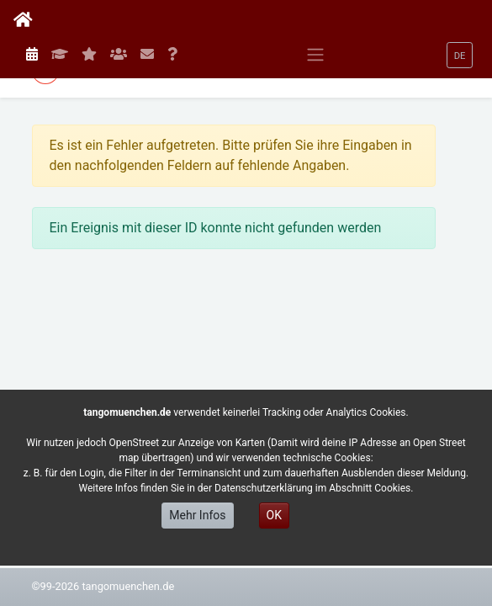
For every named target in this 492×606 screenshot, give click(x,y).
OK (274, 515)
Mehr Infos (197, 515)
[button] (460, 55)
